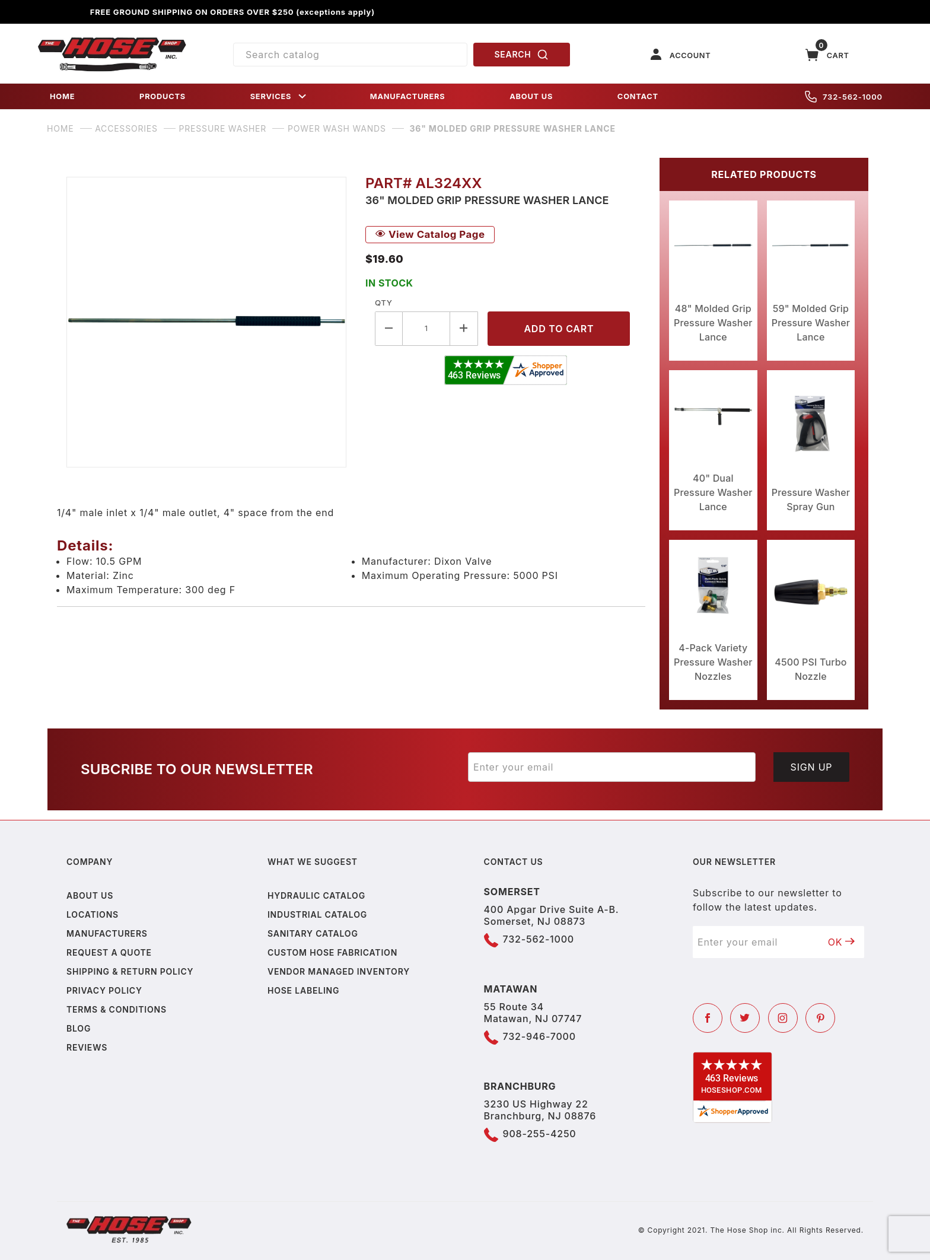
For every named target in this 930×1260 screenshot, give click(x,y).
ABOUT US (531, 96)
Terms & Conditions (116, 1009)
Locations (92, 914)
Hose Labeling (303, 990)
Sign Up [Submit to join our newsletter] (812, 767)
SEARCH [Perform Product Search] (522, 55)
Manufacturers (107, 933)
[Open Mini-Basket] (827, 55)
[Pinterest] (820, 1018)
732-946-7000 (539, 1036)
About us (89, 895)
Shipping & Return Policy (129, 971)
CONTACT (637, 96)
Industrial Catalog (317, 914)
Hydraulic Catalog (316, 895)
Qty (383, 302)
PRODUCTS (162, 96)
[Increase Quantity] (464, 328)
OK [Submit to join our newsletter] (841, 942)
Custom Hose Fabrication (332, 952)
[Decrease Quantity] (389, 328)
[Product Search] (350, 54)
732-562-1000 (844, 97)
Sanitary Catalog (312, 933)
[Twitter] (745, 1018)
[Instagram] (783, 1018)
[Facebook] (707, 1018)
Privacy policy (104, 990)
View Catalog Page (430, 234)
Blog (78, 1028)
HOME (62, 96)
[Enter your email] (612, 767)
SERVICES (279, 96)
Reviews (86, 1047)
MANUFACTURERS (407, 96)
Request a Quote (109, 952)
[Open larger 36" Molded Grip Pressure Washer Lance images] (206, 322)
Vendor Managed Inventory (338, 971)
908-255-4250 (540, 1134)
